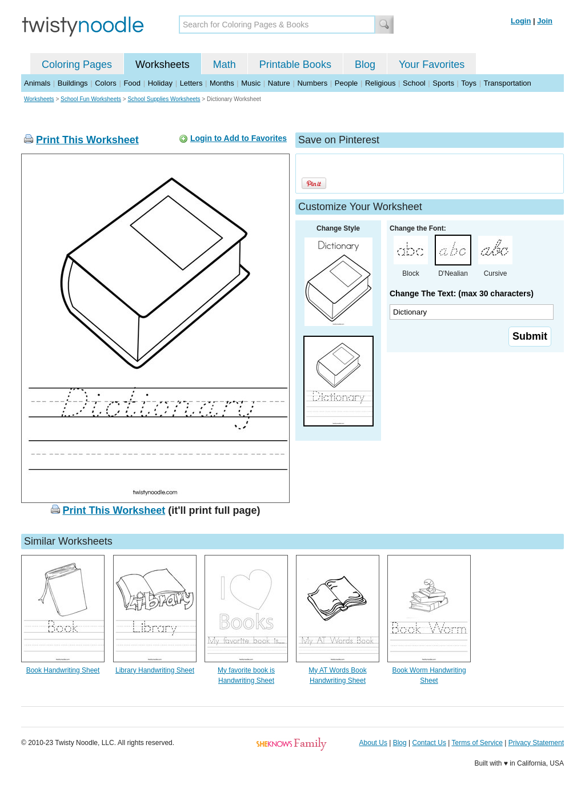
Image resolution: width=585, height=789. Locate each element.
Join (544, 21)
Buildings (73, 83)
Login (521, 21)
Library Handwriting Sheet (154, 670)
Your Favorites (431, 64)
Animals (37, 83)
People (346, 83)
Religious (380, 83)
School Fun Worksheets (91, 99)
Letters (191, 83)
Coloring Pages (77, 64)
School (414, 83)
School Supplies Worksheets (163, 99)
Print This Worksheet (87, 140)
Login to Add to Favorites (238, 138)
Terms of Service (476, 743)
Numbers (312, 83)
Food (132, 83)
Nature (279, 83)
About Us (373, 743)
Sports (443, 83)
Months (222, 83)
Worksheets (162, 64)
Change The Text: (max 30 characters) (462, 293)
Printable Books (295, 64)
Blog (365, 64)
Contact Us (429, 743)
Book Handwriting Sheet (63, 670)
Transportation (507, 83)
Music (251, 83)
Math (224, 64)
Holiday (160, 83)
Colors (106, 83)
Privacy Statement (536, 743)
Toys (468, 83)
